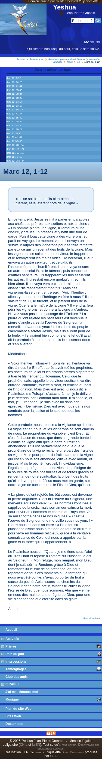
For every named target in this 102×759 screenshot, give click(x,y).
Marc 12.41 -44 (14, 137)
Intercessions (53, 661)
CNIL (23, 745)
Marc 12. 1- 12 (13, 133)
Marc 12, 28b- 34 (15, 160)
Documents (14, 724)
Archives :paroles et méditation (66, 59)
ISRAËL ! (12, 684)
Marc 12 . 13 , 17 (15, 153)
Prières (53, 646)
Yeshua (74, 9)
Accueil (20, 59)
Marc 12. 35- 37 (14, 109)
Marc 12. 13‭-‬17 (14, 101)
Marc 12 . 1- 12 (14, 157)
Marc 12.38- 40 (14, 141)
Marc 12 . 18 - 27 (15, 149)
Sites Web (13, 716)
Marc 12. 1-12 (13, 78)
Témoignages (53, 669)
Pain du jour (37, 59)
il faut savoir (67, 745)
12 (78, 62)
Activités (12, 639)
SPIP (53, 756)
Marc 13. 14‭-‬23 (14, 82)
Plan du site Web (18, 709)
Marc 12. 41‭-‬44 (14, 86)
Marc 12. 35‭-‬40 (14, 90)
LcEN (36, 745)
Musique (53, 699)
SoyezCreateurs (73, 752)
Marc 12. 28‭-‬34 (14, 94)
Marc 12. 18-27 (14, 98)
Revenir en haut (92, 618)
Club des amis (16, 677)
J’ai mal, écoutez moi (21, 692)
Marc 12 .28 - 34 (15, 145)
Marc (70, 62)
